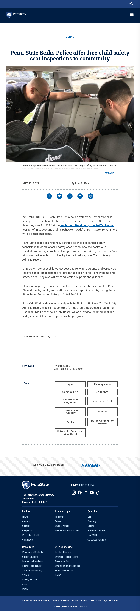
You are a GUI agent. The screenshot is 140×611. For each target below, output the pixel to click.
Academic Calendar (96, 530)
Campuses (27, 530)
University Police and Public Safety (70, 432)
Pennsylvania (102, 384)
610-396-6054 (75, 368)
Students (102, 391)
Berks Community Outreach (102, 422)
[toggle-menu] (131, 14)
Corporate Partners (96, 539)
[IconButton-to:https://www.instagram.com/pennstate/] (73, 492)
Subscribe (89, 465)
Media (25, 588)
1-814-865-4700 (86, 484)
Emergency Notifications (66, 556)
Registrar (59, 516)
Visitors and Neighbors (70, 401)
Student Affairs (62, 525)
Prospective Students (32, 552)
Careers (26, 521)
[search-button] (131, 4)
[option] (82, 485)
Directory (91, 521)
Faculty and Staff (103, 401)
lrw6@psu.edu (62, 365)
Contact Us (27, 539)
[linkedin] (70, 196)
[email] (80, 196)
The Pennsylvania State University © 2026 (70, 606)
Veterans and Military (32, 570)
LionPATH (92, 535)
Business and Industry (70, 411)
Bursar (58, 521)
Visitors (25, 575)
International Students (32, 561)
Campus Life (70, 391)
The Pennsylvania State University (36, 600)
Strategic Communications (67, 565)
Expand (110, 173)
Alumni (102, 411)
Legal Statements (110, 600)
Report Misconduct (64, 570)
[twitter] (59, 196)
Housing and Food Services (68, 530)
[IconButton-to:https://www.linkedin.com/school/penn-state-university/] (85, 492)
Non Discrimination (80, 600)
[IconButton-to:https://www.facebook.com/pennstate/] (79, 492)
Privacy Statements (61, 600)
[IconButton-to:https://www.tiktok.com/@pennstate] (97, 492)
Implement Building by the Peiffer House (87, 225)
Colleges (26, 525)
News (25, 516)
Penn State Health (30, 535)
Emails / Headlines (63, 552)
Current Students (30, 556)
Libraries (91, 525)
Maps (90, 516)
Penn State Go (62, 561)
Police (58, 575)
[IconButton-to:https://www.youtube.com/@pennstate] (91, 492)
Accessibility (95, 600)
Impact (70, 384)
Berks (70, 36)
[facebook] (49, 196)
